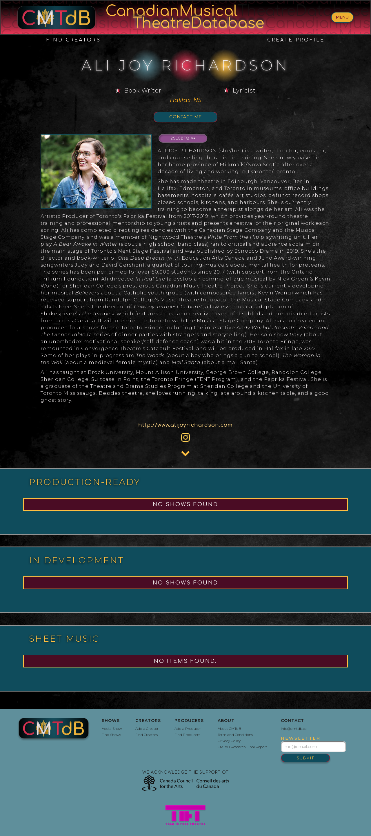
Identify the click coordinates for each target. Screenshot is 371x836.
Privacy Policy (229, 741)
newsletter (301, 738)
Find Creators (73, 40)
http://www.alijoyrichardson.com (185, 425)
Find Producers (187, 734)
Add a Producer (187, 728)
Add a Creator (147, 728)
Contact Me (185, 117)
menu (342, 17)
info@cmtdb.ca (294, 728)
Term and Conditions (235, 734)
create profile (296, 40)
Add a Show (112, 728)
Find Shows (111, 734)
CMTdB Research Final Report (242, 747)
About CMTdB (229, 728)
